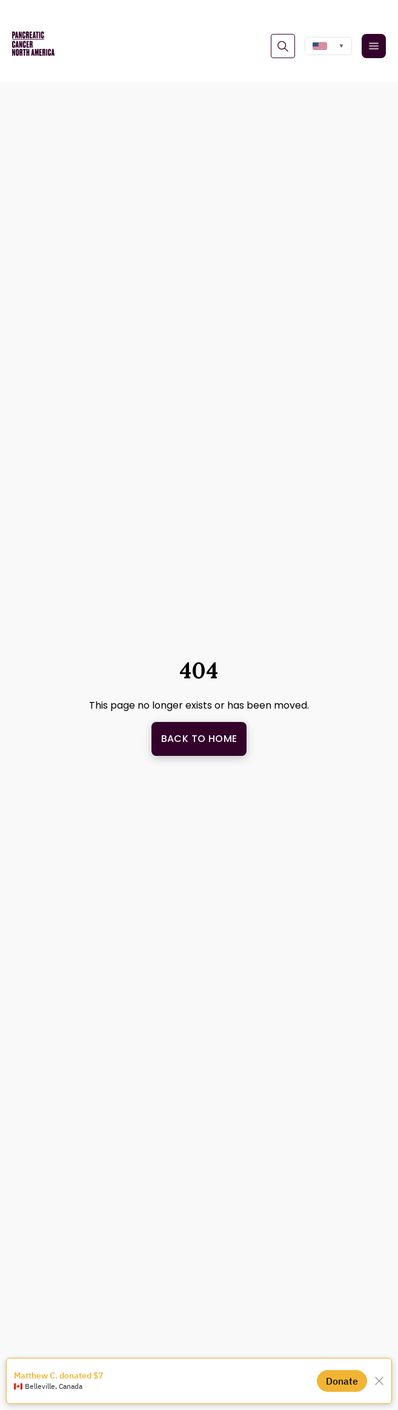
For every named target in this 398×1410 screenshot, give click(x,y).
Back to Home (199, 739)
